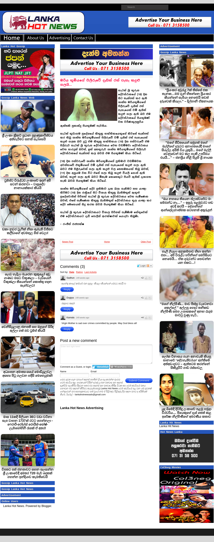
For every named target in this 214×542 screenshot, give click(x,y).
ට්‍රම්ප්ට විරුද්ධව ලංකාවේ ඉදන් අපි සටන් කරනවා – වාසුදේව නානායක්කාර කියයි (27, 184)
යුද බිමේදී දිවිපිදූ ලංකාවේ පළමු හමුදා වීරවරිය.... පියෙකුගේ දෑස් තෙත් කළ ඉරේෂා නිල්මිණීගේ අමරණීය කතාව (186, 412)
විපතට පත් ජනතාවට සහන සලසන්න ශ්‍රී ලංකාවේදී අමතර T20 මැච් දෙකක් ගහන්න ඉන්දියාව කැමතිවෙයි (28, 473)
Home (107, 242)
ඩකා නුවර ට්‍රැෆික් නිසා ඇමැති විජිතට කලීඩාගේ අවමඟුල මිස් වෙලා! (27, 231)
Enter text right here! (106, 354)
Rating (79, 272)
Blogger (46, 506)
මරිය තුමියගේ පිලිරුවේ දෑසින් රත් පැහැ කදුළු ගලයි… (100, 82)
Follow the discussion (149, 265)
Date (71, 272)
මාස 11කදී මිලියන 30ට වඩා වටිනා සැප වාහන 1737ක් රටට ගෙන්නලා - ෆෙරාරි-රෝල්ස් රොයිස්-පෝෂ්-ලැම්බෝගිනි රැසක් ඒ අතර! (27, 422)
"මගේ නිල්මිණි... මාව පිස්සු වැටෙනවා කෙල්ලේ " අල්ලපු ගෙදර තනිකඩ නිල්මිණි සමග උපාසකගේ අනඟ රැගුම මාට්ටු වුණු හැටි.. (186, 309)
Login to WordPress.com (121, 367)
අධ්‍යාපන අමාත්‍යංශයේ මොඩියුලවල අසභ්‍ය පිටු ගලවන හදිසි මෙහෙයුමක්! (27, 373)
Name (63, 371)
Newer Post (67, 242)
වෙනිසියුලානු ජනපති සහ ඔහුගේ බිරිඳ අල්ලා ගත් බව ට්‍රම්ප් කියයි (27, 328)
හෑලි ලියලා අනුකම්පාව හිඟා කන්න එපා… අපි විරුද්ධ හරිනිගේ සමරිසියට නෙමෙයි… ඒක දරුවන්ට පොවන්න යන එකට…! (186, 257)
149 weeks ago (82, 278)
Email (94, 371)
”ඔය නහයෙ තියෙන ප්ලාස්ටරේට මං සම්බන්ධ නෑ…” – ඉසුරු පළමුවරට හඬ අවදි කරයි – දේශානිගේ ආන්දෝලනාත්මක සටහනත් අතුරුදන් (186, 204)
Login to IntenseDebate (100, 367)
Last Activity (90, 272)
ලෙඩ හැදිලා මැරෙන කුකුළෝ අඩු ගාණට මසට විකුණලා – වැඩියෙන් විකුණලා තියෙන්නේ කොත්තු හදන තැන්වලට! (27, 280)
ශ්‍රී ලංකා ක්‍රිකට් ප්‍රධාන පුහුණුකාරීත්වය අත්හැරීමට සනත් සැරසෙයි (27, 137)
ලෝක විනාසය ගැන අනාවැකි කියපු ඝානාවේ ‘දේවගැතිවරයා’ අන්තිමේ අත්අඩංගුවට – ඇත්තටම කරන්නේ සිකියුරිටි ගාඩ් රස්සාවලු (186, 362)
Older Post (146, 242)
